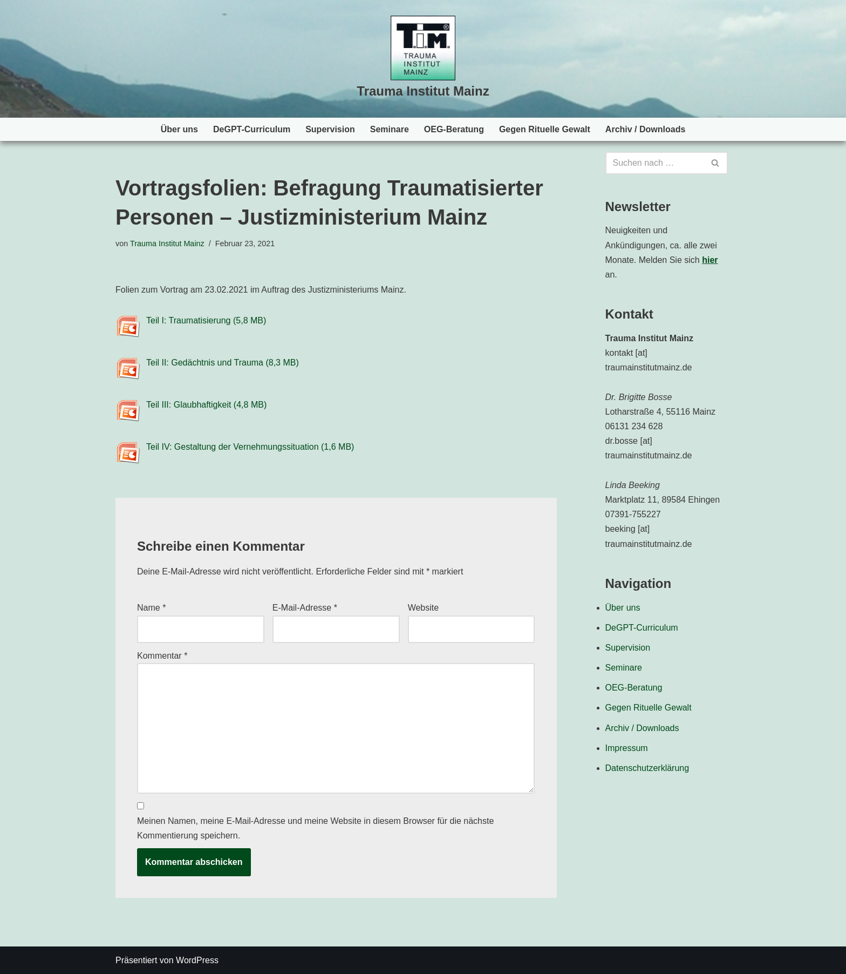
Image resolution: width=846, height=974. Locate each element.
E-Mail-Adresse (304, 607)
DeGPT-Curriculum (251, 129)
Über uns (179, 129)
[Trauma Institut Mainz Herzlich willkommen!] (423, 59)
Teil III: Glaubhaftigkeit (188, 404)
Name (151, 607)
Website (423, 607)
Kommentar (162, 655)
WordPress (197, 960)
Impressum (626, 748)
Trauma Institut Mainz (167, 243)
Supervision (330, 129)
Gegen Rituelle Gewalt (544, 129)
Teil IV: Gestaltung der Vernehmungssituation (232, 446)
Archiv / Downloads (645, 129)
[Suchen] (654, 163)
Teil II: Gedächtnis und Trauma (204, 362)
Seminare (389, 129)
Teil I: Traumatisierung (188, 320)
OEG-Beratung (454, 129)
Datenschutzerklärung (647, 768)
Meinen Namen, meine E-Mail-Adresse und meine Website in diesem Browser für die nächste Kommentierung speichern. (315, 828)
